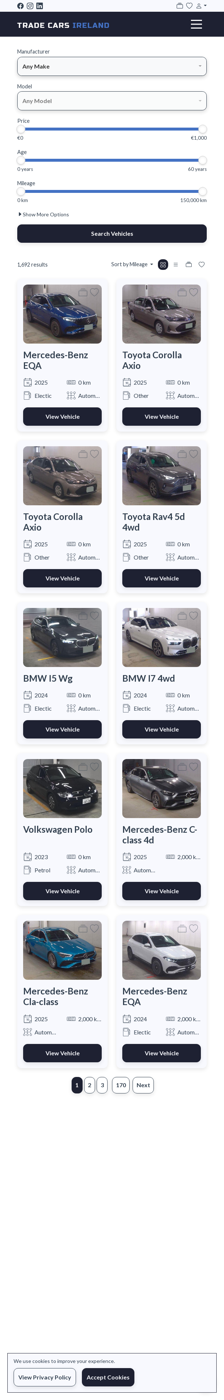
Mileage (26, 183)
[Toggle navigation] (196, 24)
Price (23, 121)
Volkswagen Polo (58, 829)
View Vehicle (63, 416)
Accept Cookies (108, 1377)
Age (22, 152)
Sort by (130, 264)
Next (143, 1084)
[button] (200, 6)
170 (121, 1084)
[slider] (21, 129)
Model (24, 86)
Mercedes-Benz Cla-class (55, 996)
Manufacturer (33, 51)
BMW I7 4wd (148, 678)
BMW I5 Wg (48, 678)
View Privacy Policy (44, 1377)
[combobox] (112, 66)
